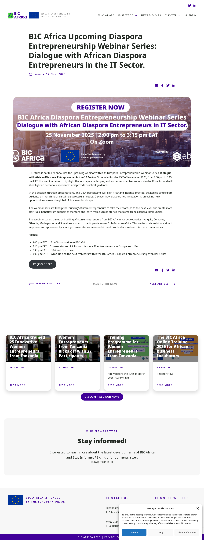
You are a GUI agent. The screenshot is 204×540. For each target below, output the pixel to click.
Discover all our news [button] (102, 397)
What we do (126, 15)
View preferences (187, 532)
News (37, 74)
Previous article (48, 283)
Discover (171, 15)
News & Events (151, 15)
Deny (160, 532)
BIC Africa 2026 (89, 537)
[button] (197, 508)
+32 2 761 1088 (118, 512)
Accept (134, 532)
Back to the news (104, 283)
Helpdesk (190, 15)
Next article (159, 283)
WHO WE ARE (106, 15)
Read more (17, 385)
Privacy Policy (115, 537)
